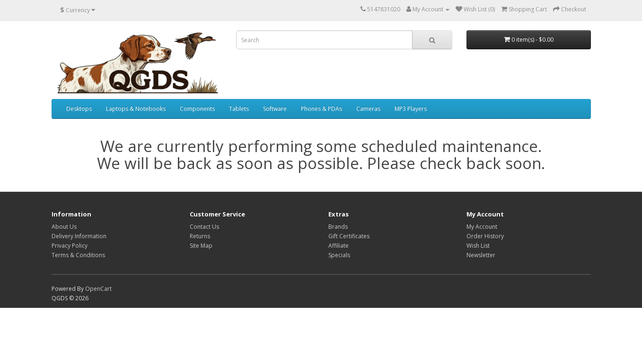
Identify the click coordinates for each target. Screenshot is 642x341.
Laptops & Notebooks (136, 109)
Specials (339, 255)
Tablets (239, 109)
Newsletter (480, 255)
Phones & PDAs (321, 109)
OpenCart (98, 289)
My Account (481, 227)
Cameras (368, 109)
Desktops (79, 109)
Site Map (201, 246)
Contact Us (204, 227)
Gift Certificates (348, 236)
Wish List (478, 246)
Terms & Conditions (78, 255)
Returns (200, 236)
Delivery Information (79, 236)
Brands (338, 227)
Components (197, 109)
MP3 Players (411, 109)
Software (275, 109)
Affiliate (338, 246)
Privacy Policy (70, 246)
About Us (64, 227)
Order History (485, 236)
